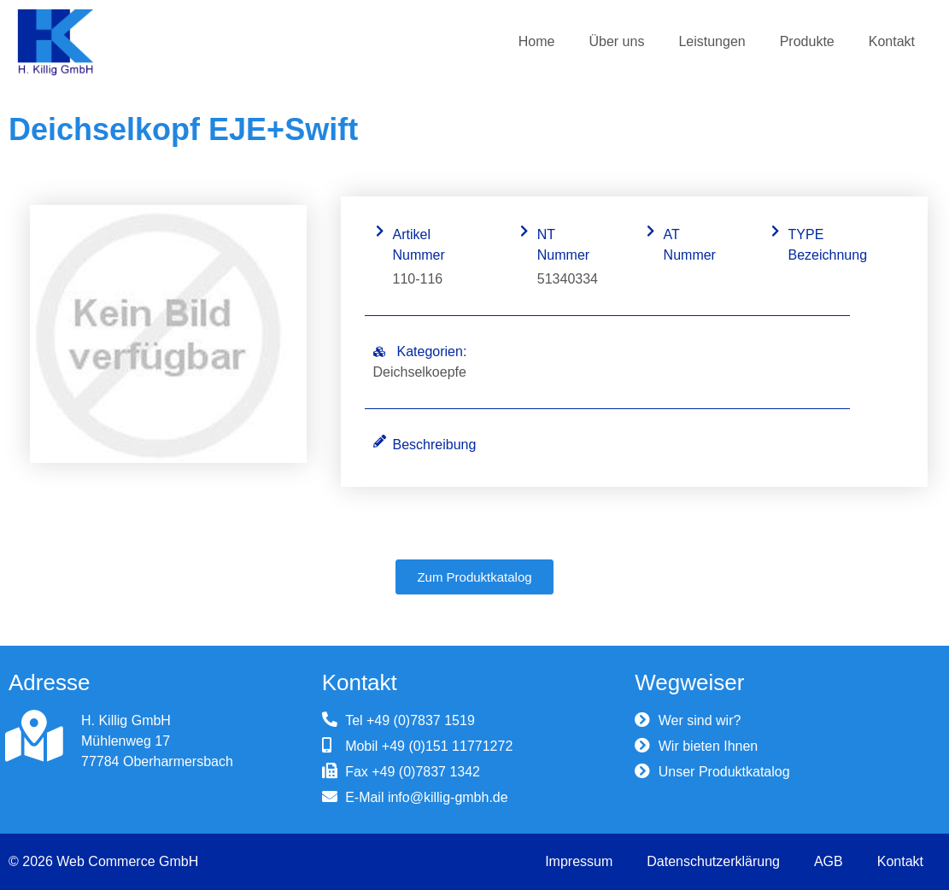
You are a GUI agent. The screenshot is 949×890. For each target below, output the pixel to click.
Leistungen (711, 41)
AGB (828, 861)
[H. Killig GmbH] (34, 736)
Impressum (578, 861)
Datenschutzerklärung (713, 861)
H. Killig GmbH (126, 720)
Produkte (807, 41)
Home (536, 41)
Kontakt (892, 41)
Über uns (616, 41)
